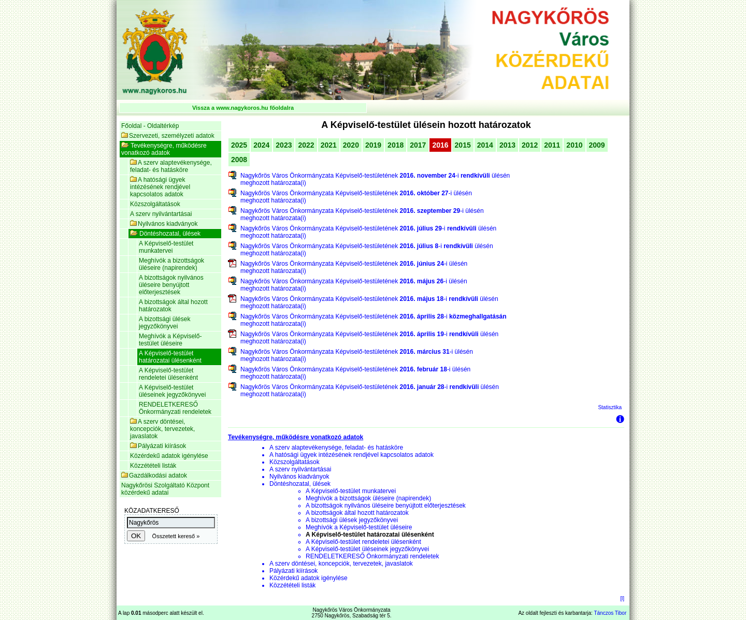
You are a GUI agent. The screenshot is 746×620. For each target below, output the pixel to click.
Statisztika (610, 407)
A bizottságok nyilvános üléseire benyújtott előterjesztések (171, 285)
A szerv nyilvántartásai (161, 214)
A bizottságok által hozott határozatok (173, 305)
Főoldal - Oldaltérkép (150, 125)
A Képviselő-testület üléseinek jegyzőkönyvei (172, 391)
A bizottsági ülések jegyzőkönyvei (164, 322)
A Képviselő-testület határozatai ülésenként (170, 357)
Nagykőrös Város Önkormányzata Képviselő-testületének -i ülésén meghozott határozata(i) (375, 179)
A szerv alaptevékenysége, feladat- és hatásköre (171, 166)
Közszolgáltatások (155, 204)
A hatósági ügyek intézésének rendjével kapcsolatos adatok (160, 187)
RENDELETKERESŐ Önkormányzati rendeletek (175, 408)
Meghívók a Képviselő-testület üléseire (170, 340)
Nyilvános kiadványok (163, 223)
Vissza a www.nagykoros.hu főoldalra (243, 108)
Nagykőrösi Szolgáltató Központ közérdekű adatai (165, 489)
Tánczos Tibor (610, 613)
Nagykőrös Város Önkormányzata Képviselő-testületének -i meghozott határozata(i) (373, 320)
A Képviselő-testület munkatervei (166, 247)
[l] (622, 598)
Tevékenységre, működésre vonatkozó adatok (164, 149)
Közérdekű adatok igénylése (169, 455)
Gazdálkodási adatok (154, 475)
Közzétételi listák (153, 465)
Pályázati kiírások (158, 446)
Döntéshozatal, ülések (165, 233)
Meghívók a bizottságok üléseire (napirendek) (171, 264)
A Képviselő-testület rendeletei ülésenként (168, 374)
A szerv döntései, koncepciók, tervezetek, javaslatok (162, 429)
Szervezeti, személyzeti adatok (167, 135)
